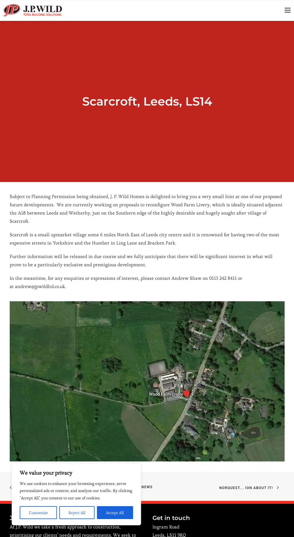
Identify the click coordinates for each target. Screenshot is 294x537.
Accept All (115, 512)
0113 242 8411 (175, 523)
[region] (76, 494)
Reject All (76, 512)
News (147, 448)
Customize (38, 512)
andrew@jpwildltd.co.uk (40, 248)
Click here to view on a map (181, 510)
